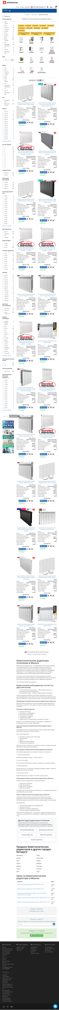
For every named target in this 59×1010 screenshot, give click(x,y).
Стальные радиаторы (27, 835)
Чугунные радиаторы (36, 840)
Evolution (21, 62)
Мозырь (39, 861)
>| (47, 652)
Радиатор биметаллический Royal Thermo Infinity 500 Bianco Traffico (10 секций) (26, 578)
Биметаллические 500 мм (49, 33)
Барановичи (20, 855)
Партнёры (33, 952)
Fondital (21, 52)
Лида (38, 872)
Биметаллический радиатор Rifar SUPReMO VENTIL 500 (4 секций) (26, 200)
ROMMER (51, 62)
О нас (17, 7)
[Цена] (3, 60)
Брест (18, 872)
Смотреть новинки (36, 935)
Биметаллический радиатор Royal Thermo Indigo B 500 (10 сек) (26, 435)
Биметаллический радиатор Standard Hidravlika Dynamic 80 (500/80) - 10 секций (26, 249)
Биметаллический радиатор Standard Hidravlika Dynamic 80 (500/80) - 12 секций (26, 342)
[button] (55, 7)
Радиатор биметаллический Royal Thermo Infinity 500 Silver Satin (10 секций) (47, 153)
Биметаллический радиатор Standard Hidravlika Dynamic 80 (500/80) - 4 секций (47, 249)
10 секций (42, 25)
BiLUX (31, 62)
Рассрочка (4, 963)
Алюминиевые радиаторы (27, 830)
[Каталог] (10, 11)
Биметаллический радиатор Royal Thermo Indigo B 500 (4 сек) (26, 482)
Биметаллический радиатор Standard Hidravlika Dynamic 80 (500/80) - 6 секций (47, 436)
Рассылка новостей (49, 952)
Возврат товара (20, 949)
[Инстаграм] (4, 1006)
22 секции (21, 30)
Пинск (38, 855)
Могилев (39, 869)
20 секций (45, 28)
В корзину (22, 122)
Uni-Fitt (52, 42)
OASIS (21, 42)
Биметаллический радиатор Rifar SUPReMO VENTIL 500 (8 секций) (26, 103)
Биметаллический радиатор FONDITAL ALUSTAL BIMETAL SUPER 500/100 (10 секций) (26, 389)
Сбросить (5, 416)
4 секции (21, 25)
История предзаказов (50, 949)
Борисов (19, 866)
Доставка (27, 7)
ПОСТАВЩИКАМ (6, 969)
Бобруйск (39, 863)
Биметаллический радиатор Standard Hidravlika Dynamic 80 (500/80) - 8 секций (26, 153)
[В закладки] (29, 123)
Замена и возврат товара (8, 964)
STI (41, 42)
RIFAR (31, 73)
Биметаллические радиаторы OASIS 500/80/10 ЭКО (47, 625)
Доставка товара (6, 961)
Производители (34, 947)
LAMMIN (41, 62)
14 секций (21, 28)
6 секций (28, 25)
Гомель (18, 869)
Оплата (22, 7)
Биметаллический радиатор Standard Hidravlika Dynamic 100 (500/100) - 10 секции (47, 389)
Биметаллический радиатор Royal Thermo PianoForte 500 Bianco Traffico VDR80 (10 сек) (47, 104)
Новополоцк (40, 858)
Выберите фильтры (15, 416)
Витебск (19, 858)
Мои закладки (48, 950)
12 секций (50, 25)
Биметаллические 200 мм (24, 33)
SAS (42, 52)
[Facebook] (8, 1006)
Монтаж (4, 947)
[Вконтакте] (12, 1006)
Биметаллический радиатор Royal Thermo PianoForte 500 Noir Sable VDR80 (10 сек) (47, 201)
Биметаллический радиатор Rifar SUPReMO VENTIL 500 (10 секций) (47, 482)
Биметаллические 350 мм (36, 33)
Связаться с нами (20, 947)
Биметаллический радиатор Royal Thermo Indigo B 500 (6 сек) (26, 625)
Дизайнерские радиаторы (46, 830)
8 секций (35, 25)
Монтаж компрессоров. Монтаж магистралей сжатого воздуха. (7, 950)
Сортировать (32, 80)
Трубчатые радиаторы (46, 835)
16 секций (29, 28)
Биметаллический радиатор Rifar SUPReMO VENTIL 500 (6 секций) (47, 577)
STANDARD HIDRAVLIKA (52, 53)
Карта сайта (19, 950)
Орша (18, 861)
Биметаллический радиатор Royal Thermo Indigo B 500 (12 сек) (47, 295)
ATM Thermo (21, 73)
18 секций (37, 28)
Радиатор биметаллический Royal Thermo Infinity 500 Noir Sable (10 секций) (26, 529)
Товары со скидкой (35, 953)
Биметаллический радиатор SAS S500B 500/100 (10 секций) (47, 528)
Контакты (4, 958)
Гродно (18, 863)
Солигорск (39, 866)
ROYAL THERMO (31, 42)
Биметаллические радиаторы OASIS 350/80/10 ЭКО (47, 341)
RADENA (31, 52)
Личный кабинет (48, 947)
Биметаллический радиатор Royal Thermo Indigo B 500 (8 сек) (26, 295)
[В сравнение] (32, 123)
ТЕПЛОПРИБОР (42, 73)
